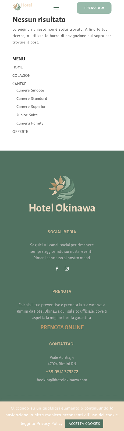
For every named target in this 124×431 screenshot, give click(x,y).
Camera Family (29, 123)
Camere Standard (31, 98)
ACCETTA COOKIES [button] (84, 423)
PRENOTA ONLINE (62, 327)
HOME (17, 67)
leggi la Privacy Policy (42, 423)
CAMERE (19, 83)
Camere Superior (31, 106)
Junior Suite (27, 114)
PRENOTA (92, 8)
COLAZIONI (21, 75)
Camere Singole (30, 90)
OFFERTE (20, 131)
